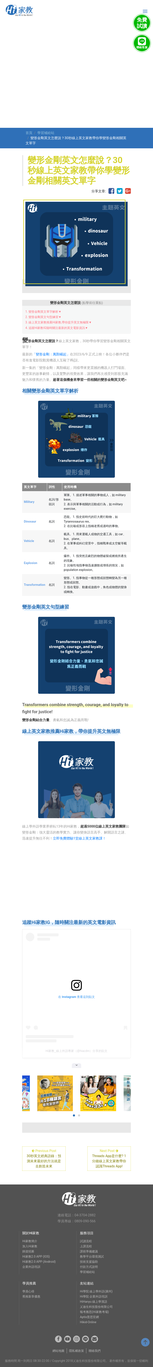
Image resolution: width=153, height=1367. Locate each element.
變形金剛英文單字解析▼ (45, 311)
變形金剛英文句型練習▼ (45, 317)
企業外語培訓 (31, 1267)
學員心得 (28, 1291)
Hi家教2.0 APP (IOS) (36, 1256)
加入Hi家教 (29, 1246)
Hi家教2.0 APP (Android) (39, 1262)
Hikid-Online (88, 1322)
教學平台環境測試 (92, 1256)
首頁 (29, 133)
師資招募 (28, 1251)
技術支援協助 (89, 1262)
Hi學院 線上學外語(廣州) (96, 1291)
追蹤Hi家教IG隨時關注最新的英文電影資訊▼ (58, 328)
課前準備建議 (89, 1251)
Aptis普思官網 (89, 1317)
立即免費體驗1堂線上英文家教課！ (79, 838)
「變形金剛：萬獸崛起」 (51, 354)
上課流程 (86, 1246)
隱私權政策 (76, 1351)
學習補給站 (45, 133)
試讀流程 (86, 1241)
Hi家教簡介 (29, 1241)
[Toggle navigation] (145, 11)
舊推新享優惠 (31, 1296)
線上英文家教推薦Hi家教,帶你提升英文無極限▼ (60, 322)
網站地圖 (58, 1351)
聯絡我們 (95, 1351)
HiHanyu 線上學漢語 (93, 1302)
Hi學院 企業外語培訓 (93, 1296)
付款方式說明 (89, 1267)
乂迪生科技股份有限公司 (96, 1307)
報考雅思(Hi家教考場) (94, 1312)
